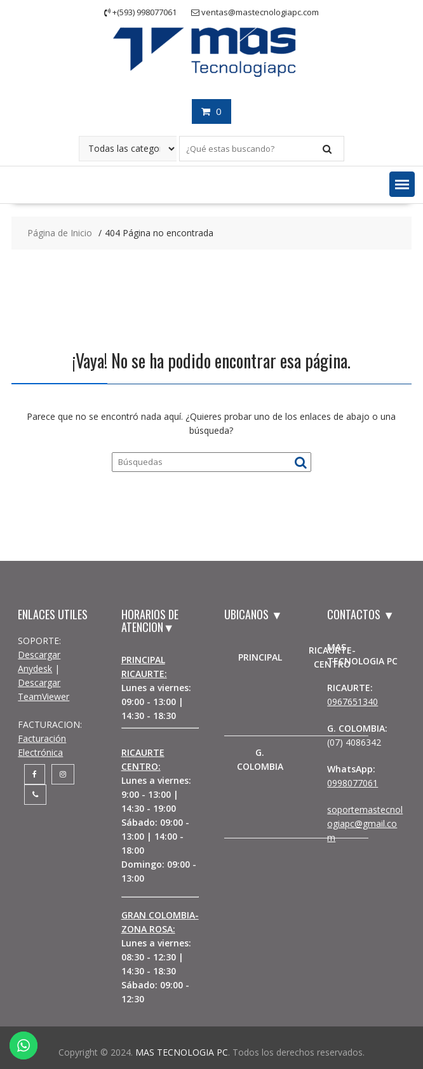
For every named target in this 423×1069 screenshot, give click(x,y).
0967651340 (352, 702)
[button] (402, 184)
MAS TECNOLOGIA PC (181, 1052)
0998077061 (352, 783)
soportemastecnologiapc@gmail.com (365, 823)
